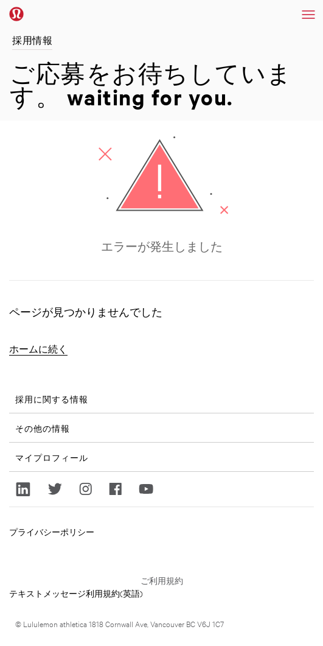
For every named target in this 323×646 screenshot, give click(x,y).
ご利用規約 (162, 580)
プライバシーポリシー (51, 531)
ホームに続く (38, 349)
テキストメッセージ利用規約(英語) (76, 593)
